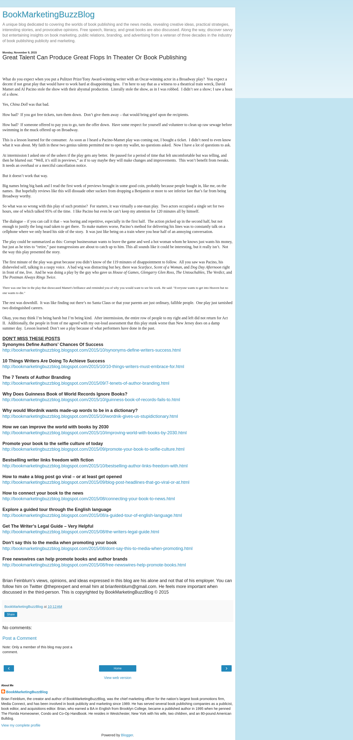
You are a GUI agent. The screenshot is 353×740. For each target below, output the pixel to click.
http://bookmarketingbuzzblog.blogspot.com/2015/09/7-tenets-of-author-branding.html (85, 383)
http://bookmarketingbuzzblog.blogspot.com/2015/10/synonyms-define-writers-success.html (91, 350)
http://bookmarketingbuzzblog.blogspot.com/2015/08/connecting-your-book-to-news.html (88, 498)
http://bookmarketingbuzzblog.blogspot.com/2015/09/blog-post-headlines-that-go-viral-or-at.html (95, 482)
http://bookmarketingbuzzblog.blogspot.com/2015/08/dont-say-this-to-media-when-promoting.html (97, 548)
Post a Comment (19, 638)
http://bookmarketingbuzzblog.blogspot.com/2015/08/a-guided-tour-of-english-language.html (92, 515)
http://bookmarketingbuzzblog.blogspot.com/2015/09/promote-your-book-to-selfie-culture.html (93, 449)
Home (118, 668)
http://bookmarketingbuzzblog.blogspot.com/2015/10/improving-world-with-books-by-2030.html (94, 432)
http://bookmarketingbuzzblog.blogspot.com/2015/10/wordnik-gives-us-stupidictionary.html (90, 416)
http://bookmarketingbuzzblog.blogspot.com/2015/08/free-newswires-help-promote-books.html (94, 564)
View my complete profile (20, 725)
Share (11, 614)
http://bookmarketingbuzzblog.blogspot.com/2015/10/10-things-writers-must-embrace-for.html (93, 366)
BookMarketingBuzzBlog (48, 14)
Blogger (127, 735)
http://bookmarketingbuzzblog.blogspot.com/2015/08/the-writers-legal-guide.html (80, 531)
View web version (117, 678)
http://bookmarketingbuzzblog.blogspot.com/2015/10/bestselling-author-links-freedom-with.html (95, 465)
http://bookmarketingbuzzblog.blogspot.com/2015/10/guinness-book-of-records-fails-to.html (91, 399)
